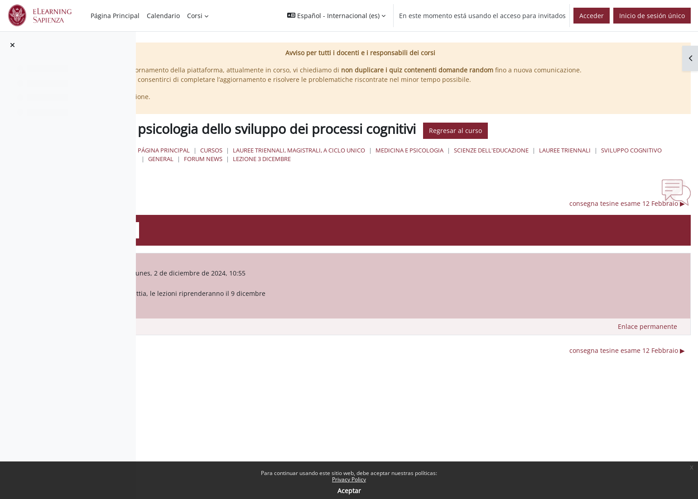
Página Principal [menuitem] (115, 15)
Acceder (591, 15)
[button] (336, 15)
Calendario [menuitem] (163, 15)
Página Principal (296, 160)
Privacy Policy (349, 479)
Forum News (468, 168)
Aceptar (349, 490)
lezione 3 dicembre (527, 168)
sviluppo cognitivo (372, 168)
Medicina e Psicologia (541, 160)
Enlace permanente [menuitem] (647, 336)
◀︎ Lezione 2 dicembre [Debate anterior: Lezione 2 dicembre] (216, 213)
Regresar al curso (587, 140)
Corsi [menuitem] (194, 15)
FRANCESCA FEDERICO (252, 282)
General (425, 168)
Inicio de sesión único (652, 15)
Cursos (343, 160)
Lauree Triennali (306, 168)
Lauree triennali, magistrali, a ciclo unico (431, 160)
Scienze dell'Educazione (623, 160)
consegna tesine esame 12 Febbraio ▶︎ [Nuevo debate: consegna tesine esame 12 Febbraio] (627, 213)
